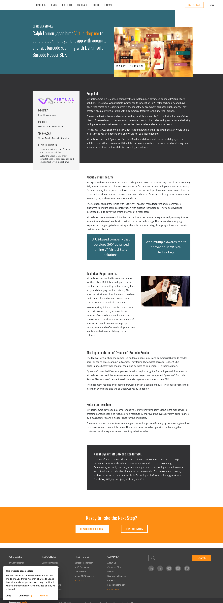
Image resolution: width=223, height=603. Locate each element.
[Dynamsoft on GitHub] (187, 568)
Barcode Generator (84, 562)
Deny (8, 595)
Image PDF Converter (85, 576)
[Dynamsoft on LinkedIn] (151, 568)
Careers (111, 580)
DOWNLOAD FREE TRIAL (92, 529)
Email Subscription (116, 584)
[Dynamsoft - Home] (19, 5)
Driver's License (16, 562)
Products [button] (41, 5)
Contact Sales (134, 529)
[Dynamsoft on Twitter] (160, 568)
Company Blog (114, 567)
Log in (211, 5)
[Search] (170, 558)
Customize (25, 595)
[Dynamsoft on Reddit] (178, 568)
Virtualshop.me (86, 33)
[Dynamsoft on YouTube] (169, 568)
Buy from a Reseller (116, 576)
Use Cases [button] (82, 5)
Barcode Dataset (50, 562)
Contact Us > (113, 589)
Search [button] (202, 558)
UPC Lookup (80, 571)
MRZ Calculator (82, 567)
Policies (110, 571)
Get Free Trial (194, 5)
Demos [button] (53, 5)
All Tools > (79, 580)
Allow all (44, 595)
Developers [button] (67, 5)
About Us (111, 562)
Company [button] (108, 5)
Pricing (95, 5)
